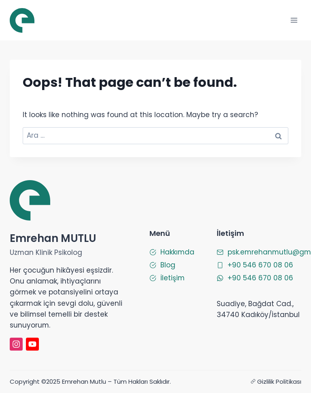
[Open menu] (293, 20)
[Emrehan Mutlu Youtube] (32, 344)
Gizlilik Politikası (279, 381)
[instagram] (16, 344)
